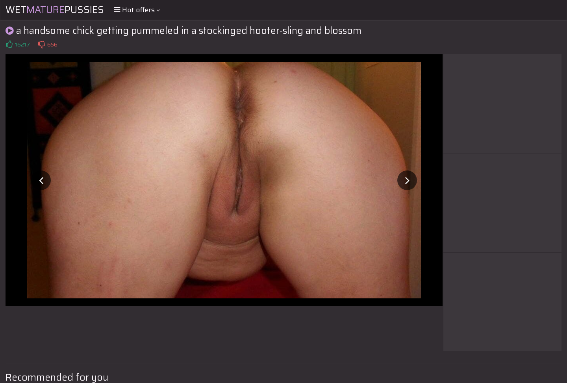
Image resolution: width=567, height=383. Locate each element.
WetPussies (55, 9)
